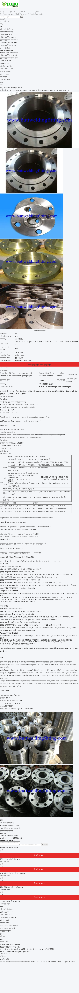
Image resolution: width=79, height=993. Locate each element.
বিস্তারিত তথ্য (4, 368)
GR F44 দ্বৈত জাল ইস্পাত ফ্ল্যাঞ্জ (10, 859)
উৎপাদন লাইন (4, 923)
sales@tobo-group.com (22, 951)
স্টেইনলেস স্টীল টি (6, 915)
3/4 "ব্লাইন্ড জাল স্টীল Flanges (10, 901)
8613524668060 (16, 838)
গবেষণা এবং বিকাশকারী (7, 928)
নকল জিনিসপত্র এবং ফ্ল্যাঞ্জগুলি (10, 828)
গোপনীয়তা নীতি (5, 954)
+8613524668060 (13, 835)
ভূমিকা (2, 934)
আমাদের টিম (4, 942)
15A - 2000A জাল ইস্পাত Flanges (11, 887)
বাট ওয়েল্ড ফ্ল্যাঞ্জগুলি (7, 823)
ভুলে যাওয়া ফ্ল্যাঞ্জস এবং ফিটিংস (10, 825)
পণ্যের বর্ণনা (4, 370)
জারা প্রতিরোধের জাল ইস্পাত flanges (12, 873)
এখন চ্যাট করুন (5, 21)
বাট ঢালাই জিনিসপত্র (6, 909)
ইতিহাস (2, 936)
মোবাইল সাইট (4, 959)
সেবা (1, 939)
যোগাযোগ (45, 845)
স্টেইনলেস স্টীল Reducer (8, 917)
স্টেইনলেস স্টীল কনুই (6, 912)
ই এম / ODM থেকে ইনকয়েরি (9, 925)
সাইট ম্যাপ (3, 956)
